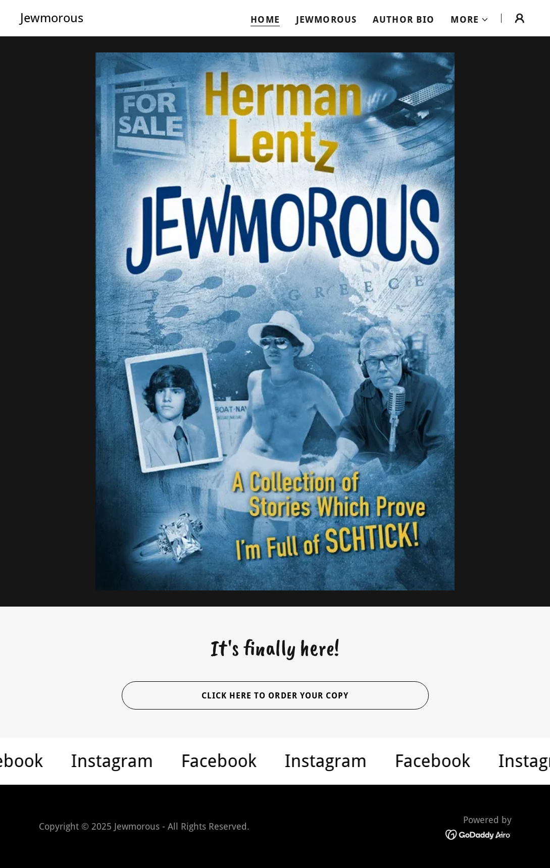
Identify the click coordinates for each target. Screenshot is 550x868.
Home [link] (265, 19)
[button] (470, 20)
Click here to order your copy (275, 695)
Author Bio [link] (403, 19)
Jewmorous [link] (326, 19)
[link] (51, 19)
